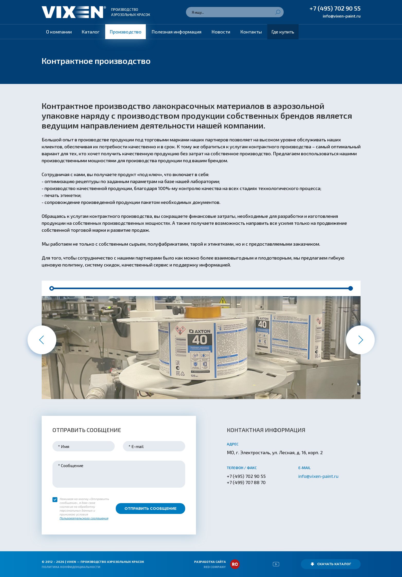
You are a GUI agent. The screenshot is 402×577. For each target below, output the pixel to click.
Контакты (251, 32)
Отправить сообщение (150, 508)
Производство (125, 32)
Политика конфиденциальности (71, 567)
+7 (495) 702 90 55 (335, 8)
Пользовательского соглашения (84, 518)
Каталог (91, 32)
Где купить (283, 32)
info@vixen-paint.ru (342, 15)
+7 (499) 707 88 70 (246, 482)
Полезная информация (176, 32)
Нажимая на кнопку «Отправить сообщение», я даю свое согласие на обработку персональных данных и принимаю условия (84, 508)
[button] (51, 288)
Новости (220, 32)
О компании (59, 32)
